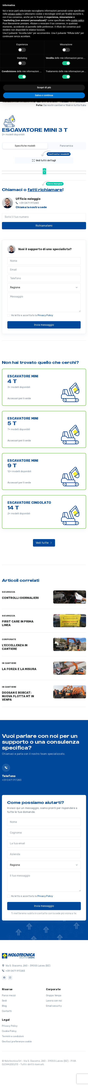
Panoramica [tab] (66, 145)
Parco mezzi (9, 1012)
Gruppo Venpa (53, 1012)
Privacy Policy (45, 332)
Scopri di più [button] (44, 87)
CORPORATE (9, 656)
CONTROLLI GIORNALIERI (20, 614)
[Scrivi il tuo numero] (44, 233)
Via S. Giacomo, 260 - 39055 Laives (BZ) (26, 982)
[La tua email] (44, 860)
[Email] (44, 286)
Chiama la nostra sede (31, 223)
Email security (54, 1022)
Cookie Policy (9, 1047)
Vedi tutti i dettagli (51, 159)
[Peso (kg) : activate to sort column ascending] (64, 168)
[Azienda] (44, 871)
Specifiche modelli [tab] (25, 145)
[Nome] (44, 277)
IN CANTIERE (9, 680)
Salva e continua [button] (44, 95)
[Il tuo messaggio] (44, 898)
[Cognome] (44, 849)
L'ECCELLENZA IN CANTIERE (15, 663)
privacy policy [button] (15, 14)
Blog (4, 1022)
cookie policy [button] (77, 20)
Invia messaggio (44, 341)
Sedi (4, 1017)
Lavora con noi (54, 1017)
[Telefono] (44, 295)
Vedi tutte (44, 559)
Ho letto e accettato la (32, 332)
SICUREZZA (8, 608)
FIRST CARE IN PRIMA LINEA (17, 639)
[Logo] (18, 972)
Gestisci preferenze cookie (17, 1058)
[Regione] (44, 304)
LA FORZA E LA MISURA (19, 685)
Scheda (41, 176)
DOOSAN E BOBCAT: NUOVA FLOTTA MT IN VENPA (18, 712)
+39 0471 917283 (12, 796)
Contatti (7, 1027)
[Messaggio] (44, 319)
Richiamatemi (44, 242)
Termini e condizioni (13, 1053)
